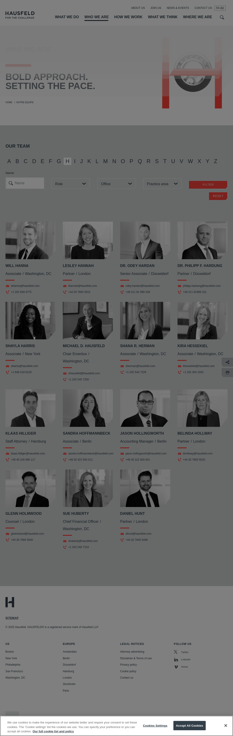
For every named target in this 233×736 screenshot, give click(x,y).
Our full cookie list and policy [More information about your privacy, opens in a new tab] (53, 731)
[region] (116, 726)
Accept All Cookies (189, 725)
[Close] (226, 726)
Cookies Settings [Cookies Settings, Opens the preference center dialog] (155, 725)
